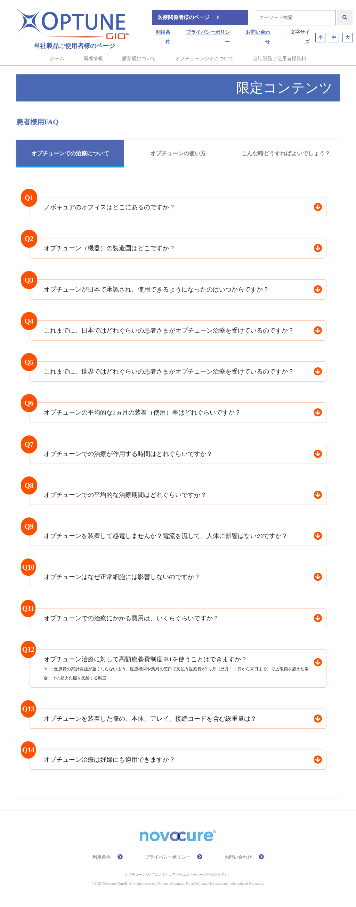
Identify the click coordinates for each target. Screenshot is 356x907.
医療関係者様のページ (183, 17)
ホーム (57, 58)
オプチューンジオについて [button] (204, 58)
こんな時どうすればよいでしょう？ (285, 153)
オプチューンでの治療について (70, 153)
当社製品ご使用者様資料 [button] (279, 58)
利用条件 (163, 37)
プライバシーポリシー (208, 37)
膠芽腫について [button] (139, 58)
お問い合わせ (258, 37)
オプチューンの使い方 (178, 153)
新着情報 (93, 58)
